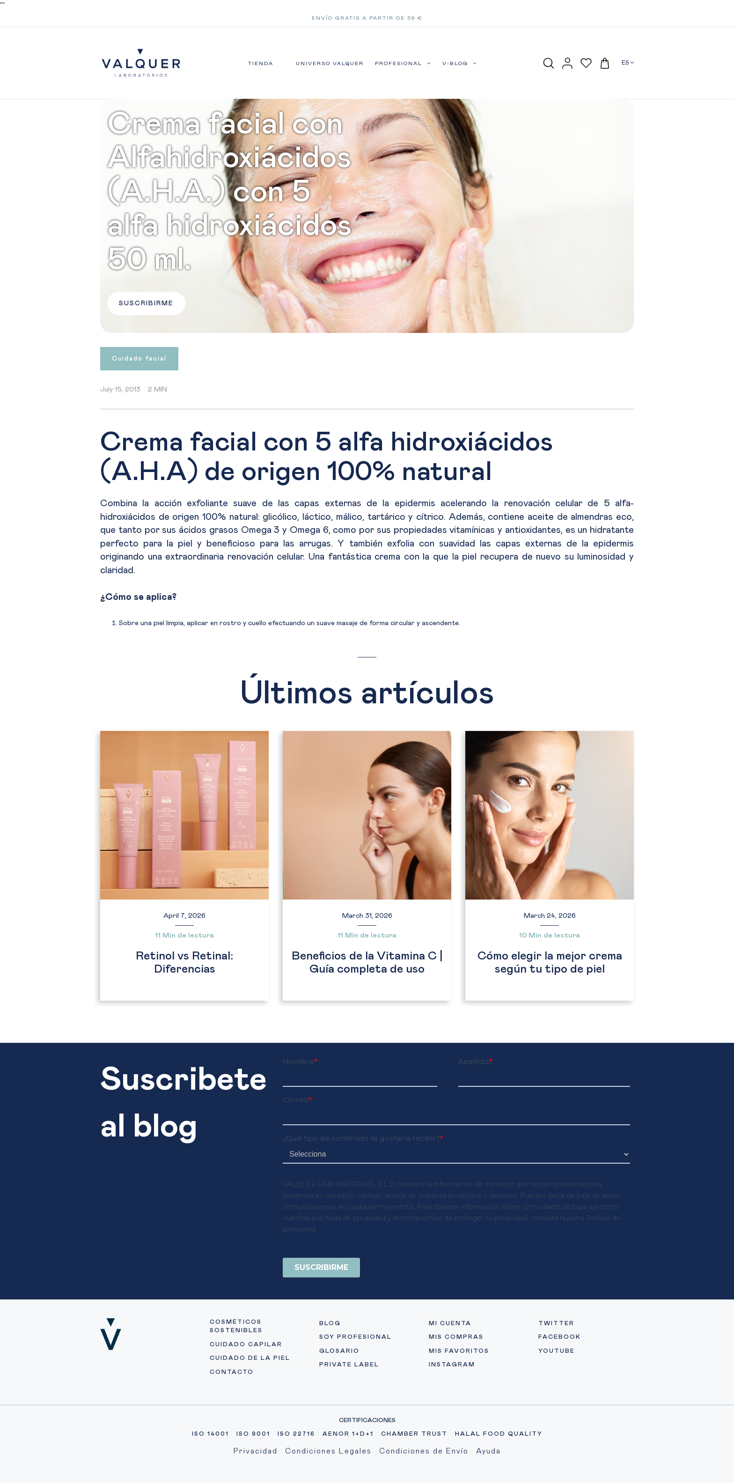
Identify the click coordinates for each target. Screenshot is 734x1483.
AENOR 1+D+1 (348, 1434)
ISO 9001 (253, 1434)
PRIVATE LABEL (349, 1365)
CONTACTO (232, 1372)
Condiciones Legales (328, 1451)
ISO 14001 (210, 1434)
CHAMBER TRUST (414, 1434)
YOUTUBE (556, 1351)
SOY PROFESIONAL (355, 1337)
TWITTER (556, 1324)
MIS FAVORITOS (459, 1351)
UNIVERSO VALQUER (330, 63)
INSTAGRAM (452, 1365)
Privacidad (256, 1451)
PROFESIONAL (403, 63)
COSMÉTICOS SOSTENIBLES (236, 1326)
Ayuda (488, 1451)
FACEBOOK (559, 1337)
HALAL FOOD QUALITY (499, 1434)
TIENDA (260, 63)
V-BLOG (459, 63)
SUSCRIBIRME (146, 303)
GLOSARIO (339, 1351)
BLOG (330, 1324)
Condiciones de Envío (424, 1451)
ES (628, 62)
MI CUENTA (450, 1324)
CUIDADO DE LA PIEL (250, 1358)
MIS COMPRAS (456, 1337)
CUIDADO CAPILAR (246, 1345)
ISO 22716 (296, 1434)
